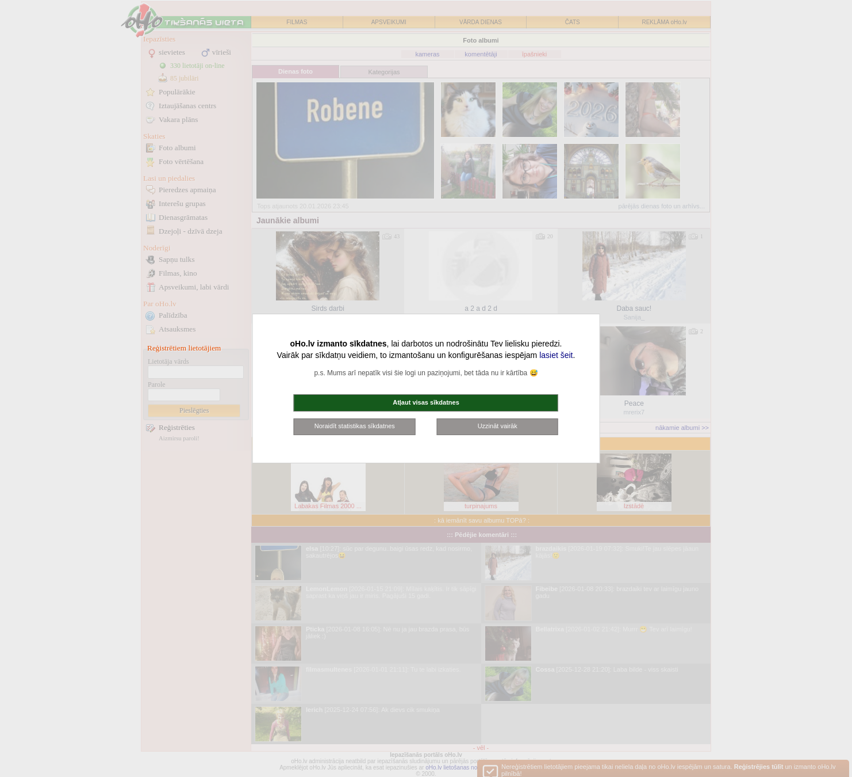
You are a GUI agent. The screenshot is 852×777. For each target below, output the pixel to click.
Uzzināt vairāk (497, 425)
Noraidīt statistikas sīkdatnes (354, 425)
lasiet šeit (556, 355)
